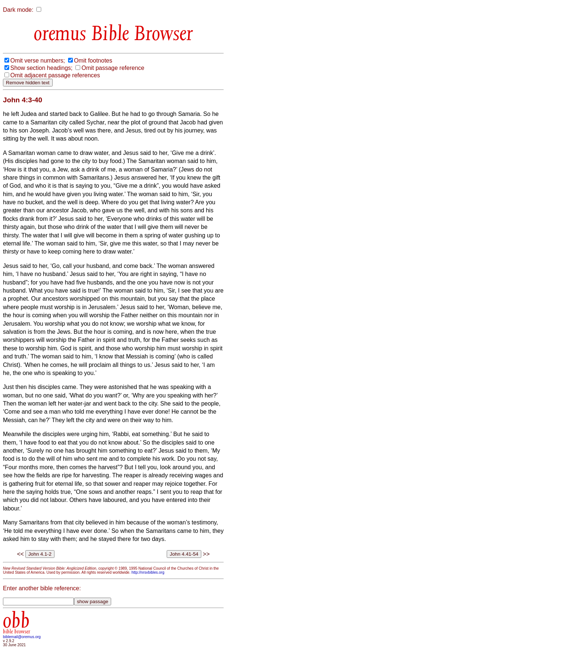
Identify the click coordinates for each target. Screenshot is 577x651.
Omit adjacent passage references (55, 75)
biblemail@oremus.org (22, 637)
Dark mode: (18, 10)
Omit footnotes (93, 60)
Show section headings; (41, 68)
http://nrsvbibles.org (147, 572)
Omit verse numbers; (37, 60)
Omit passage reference (112, 68)
